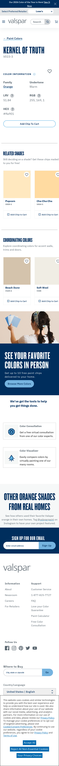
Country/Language (14, 684)
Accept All (29, 742)
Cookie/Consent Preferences (17, 726)
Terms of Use (10, 735)
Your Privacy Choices (29, 755)
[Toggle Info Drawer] (34, 74)
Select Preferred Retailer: (14, 11)
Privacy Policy (47, 717)
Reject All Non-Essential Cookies (29, 749)
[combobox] (37, 21)
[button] (3, 21)
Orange (8, 86)
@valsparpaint (46, 519)
